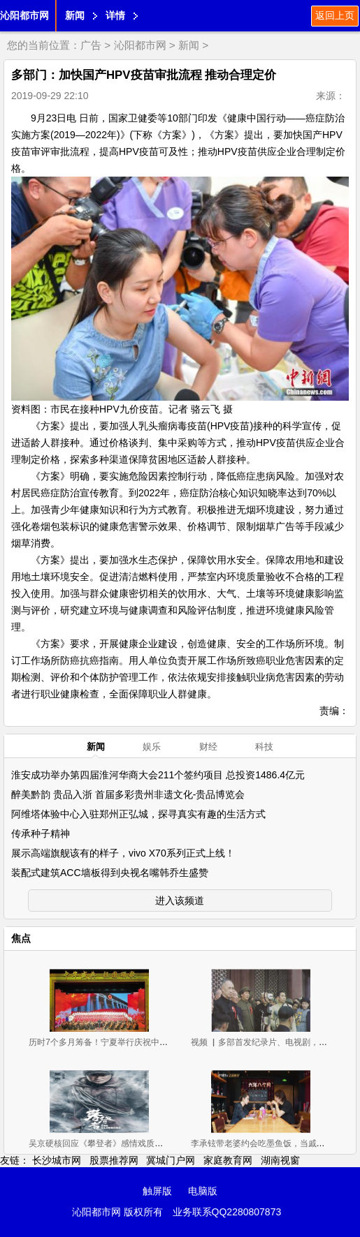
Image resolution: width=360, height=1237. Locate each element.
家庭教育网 (227, 1160)
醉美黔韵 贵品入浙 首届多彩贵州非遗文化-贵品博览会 (128, 794)
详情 (115, 15)
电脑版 (202, 1191)
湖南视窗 (280, 1160)
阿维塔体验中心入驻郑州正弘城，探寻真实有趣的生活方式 (138, 814)
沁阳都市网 (24, 15)
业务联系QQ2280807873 (227, 1211)
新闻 (75, 15)
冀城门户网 (170, 1160)
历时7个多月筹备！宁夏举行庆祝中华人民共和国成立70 (132, 1042)
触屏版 (157, 1191)
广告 (90, 45)
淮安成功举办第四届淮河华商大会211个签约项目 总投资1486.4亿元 (158, 774)
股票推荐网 (113, 1160)
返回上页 (334, 15)
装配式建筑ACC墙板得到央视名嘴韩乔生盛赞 (109, 872)
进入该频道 (179, 900)
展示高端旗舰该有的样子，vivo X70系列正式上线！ (123, 853)
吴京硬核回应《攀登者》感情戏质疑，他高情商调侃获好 (133, 1143)
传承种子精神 (40, 833)
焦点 (21, 938)
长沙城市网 (56, 1160)
